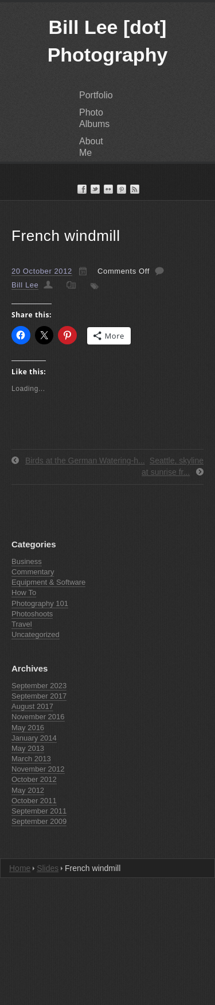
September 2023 (39, 685)
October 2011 (34, 800)
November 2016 (38, 716)
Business (26, 561)
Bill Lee (24, 285)
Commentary (32, 571)
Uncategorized (35, 634)
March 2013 (31, 758)
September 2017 (39, 696)
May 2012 (27, 790)
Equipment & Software (48, 582)
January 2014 (34, 738)
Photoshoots (32, 613)
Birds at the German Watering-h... (85, 460)
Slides (47, 868)
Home (19, 868)
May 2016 (27, 727)
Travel (21, 624)
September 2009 (39, 821)
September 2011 (39, 811)
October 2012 (34, 779)
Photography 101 (39, 603)
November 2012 (38, 769)
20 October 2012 (41, 271)
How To (23, 592)
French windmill (65, 235)
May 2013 (27, 748)
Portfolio (96, 95)
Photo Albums (94, 118)
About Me (91, 147)
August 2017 (32, 706)
